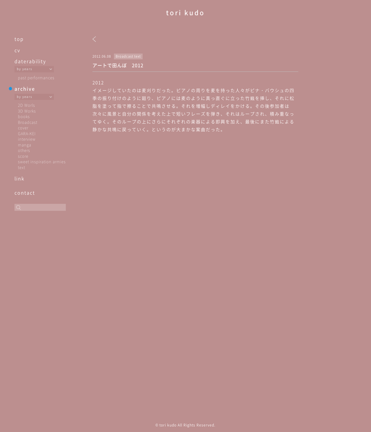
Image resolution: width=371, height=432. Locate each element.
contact (24, 192)
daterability (30, 61)
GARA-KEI (27, 133)
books (24, 116)
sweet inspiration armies (42, 161)
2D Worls (26, 105)
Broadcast (27, 122)
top (19, 38)
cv (17, 50)
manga (24, 144)
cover (23, 127)
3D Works (27, 111)
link (19, 178)
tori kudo (185, 12)
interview (27, 139)
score (23, 156)
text (21, 167)
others (24, 150)
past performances (36, 77)
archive (24, 88)
